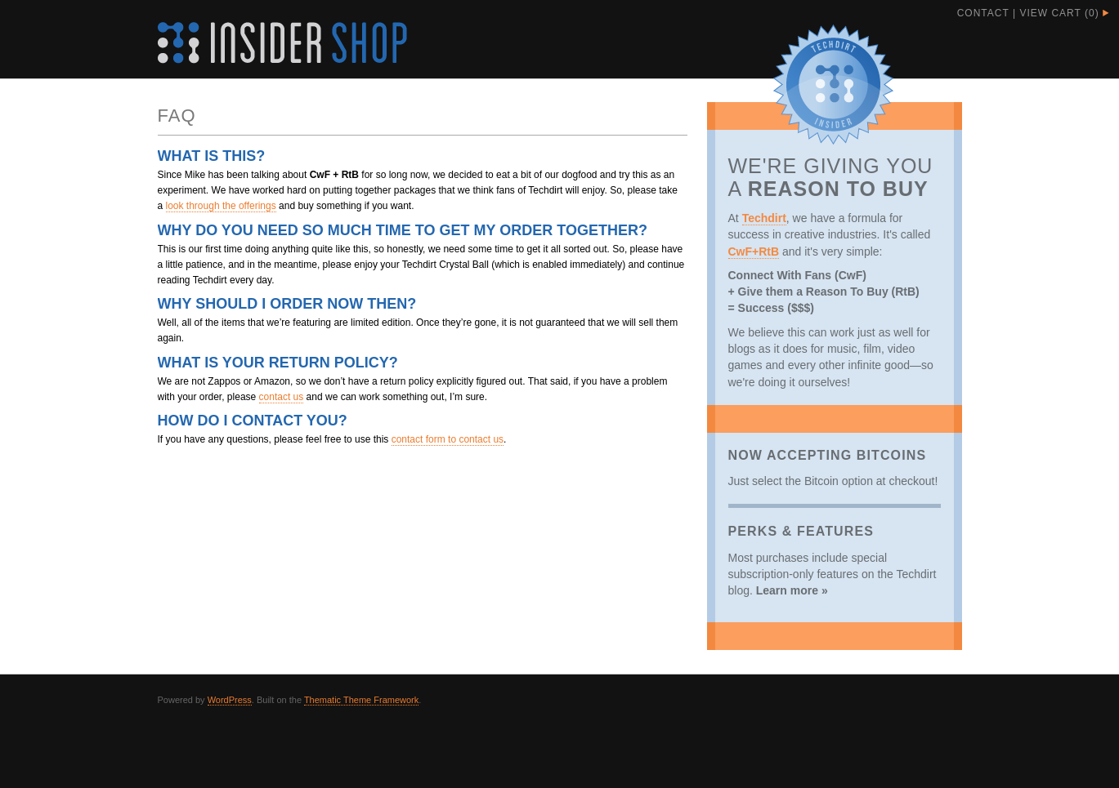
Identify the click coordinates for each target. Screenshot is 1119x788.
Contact (983, 13)
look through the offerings (221, 205)
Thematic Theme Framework (361, 700)
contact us (281, 397)
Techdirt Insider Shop (282, 43)
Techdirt (764, 218)
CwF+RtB (754, 251)
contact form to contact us (448, 439)
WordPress (230, 700)
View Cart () (1059, 13)
